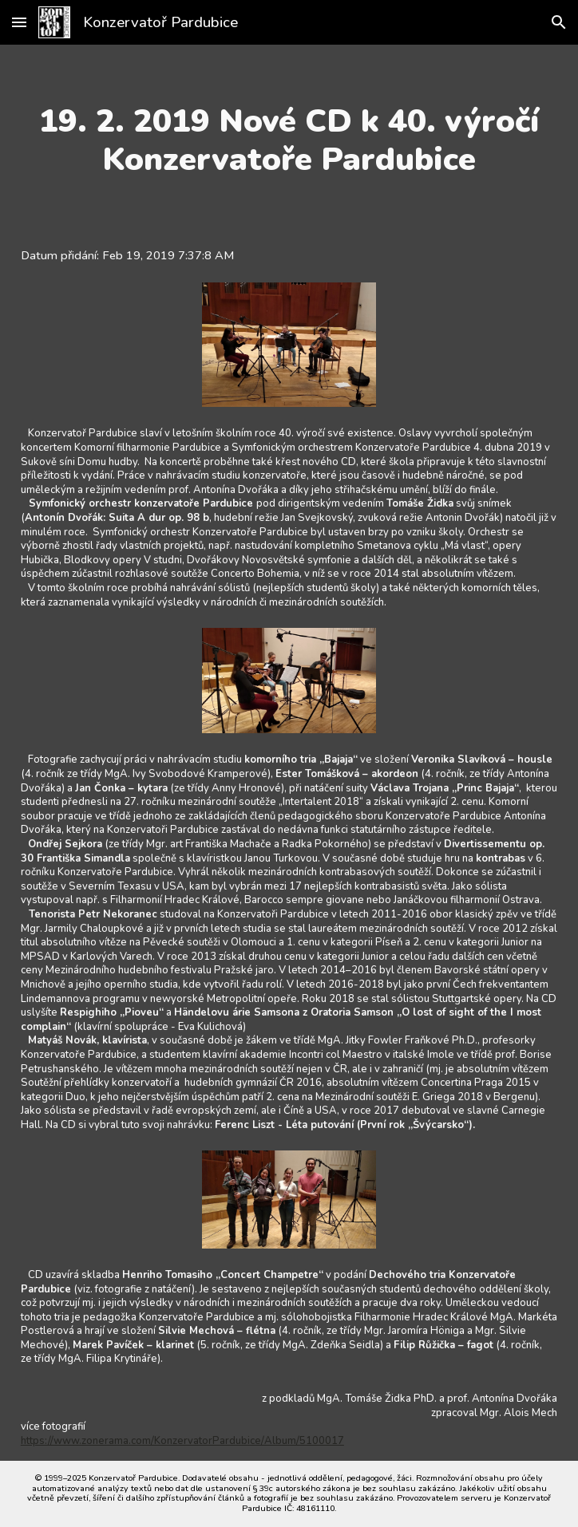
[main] (289, 140)
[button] (19, 22)
